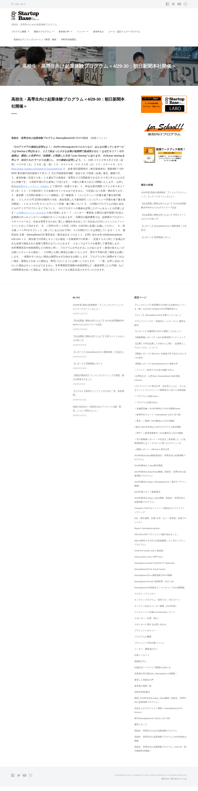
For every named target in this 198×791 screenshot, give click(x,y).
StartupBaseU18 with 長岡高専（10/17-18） (155, 585)
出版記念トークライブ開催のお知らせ (152, 672)
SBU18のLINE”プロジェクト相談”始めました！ (157, 539)
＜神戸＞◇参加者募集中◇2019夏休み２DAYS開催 (158, 437)
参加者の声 (64, 31)
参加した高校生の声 (144, 684)
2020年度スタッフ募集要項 (147, 496)
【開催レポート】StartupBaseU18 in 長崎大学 (156, 368)
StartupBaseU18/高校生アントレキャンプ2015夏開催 (160, 592)
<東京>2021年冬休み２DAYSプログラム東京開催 (158, 431)
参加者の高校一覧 (142, 690)
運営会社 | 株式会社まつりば (173, 783)
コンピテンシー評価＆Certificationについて (155, 616)
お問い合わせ (21, 4)
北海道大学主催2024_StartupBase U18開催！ (156, 678)
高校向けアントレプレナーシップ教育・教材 (35, 39)
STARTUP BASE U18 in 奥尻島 (149, 555)
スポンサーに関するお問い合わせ (150, 629)
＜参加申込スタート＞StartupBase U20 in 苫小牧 (158, 419)
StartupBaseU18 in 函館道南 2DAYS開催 (154, 579)
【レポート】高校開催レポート (156, 237)
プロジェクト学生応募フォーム (149, 647)
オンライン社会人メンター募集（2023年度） (156, 610)
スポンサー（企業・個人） (147, 622)
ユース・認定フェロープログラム (124, 31)
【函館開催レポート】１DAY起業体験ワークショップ (160, 341)
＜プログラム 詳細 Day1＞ (147, 400)
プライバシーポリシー (145, 635)
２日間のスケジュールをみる (37, 212)
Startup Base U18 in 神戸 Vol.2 (149, 561)
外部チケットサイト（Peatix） (40, 186)
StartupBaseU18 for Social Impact (150, 573)
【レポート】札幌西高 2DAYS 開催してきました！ (158, 335)
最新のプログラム (42, 31)
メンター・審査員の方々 (146, 653)
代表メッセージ (141, 659)
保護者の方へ (140, 665)
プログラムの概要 (142, 641)
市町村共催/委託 (68, 39)
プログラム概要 (18, 31)
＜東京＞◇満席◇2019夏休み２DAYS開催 (154, 425)
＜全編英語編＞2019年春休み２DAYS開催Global (157, 413)
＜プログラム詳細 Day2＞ (146, 406)
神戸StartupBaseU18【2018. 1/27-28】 (153, 723)
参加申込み (98, 31)
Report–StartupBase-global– (148, 532)
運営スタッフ (140, 729)
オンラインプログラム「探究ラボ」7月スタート (157, 604)
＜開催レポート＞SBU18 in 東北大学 (152, 454)
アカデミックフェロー (145, 598)
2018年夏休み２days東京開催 (148, 470)
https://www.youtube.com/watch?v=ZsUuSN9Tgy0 (38, 168)
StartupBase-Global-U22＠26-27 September (155, 567)
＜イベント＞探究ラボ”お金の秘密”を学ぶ (154, 374)
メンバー (81, 31)
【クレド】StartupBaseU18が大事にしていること (158, 319)
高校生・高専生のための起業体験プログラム (155, 735)
